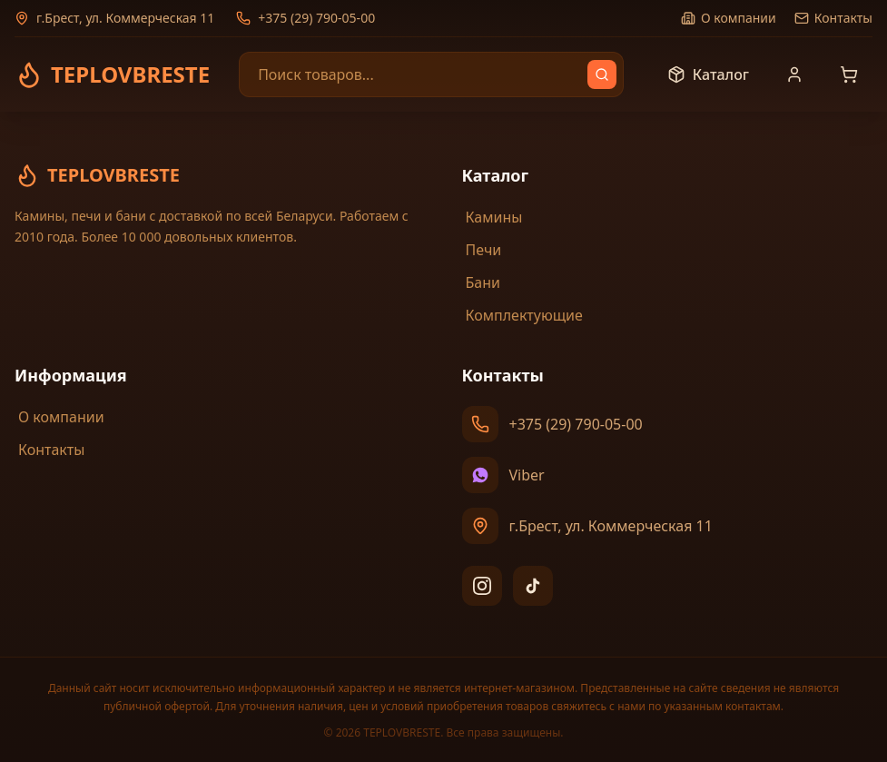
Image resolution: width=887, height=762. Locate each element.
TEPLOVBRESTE (97, 175)
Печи (482, 250)
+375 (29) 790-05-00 (305, 17)
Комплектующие (522, 315)
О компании (728, 17)
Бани (481, 282)
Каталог (708, 74)
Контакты (833, 17)
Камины (492, 217)
